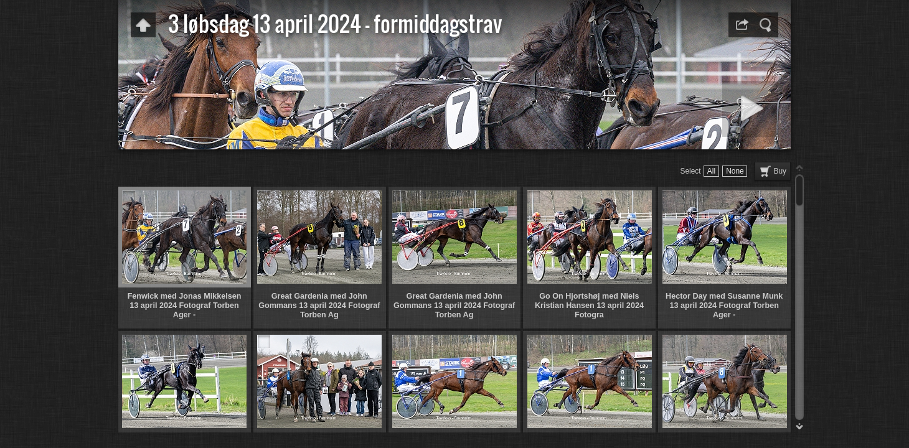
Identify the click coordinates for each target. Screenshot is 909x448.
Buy (780, 171)
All (711, 171)
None (734, 171)
